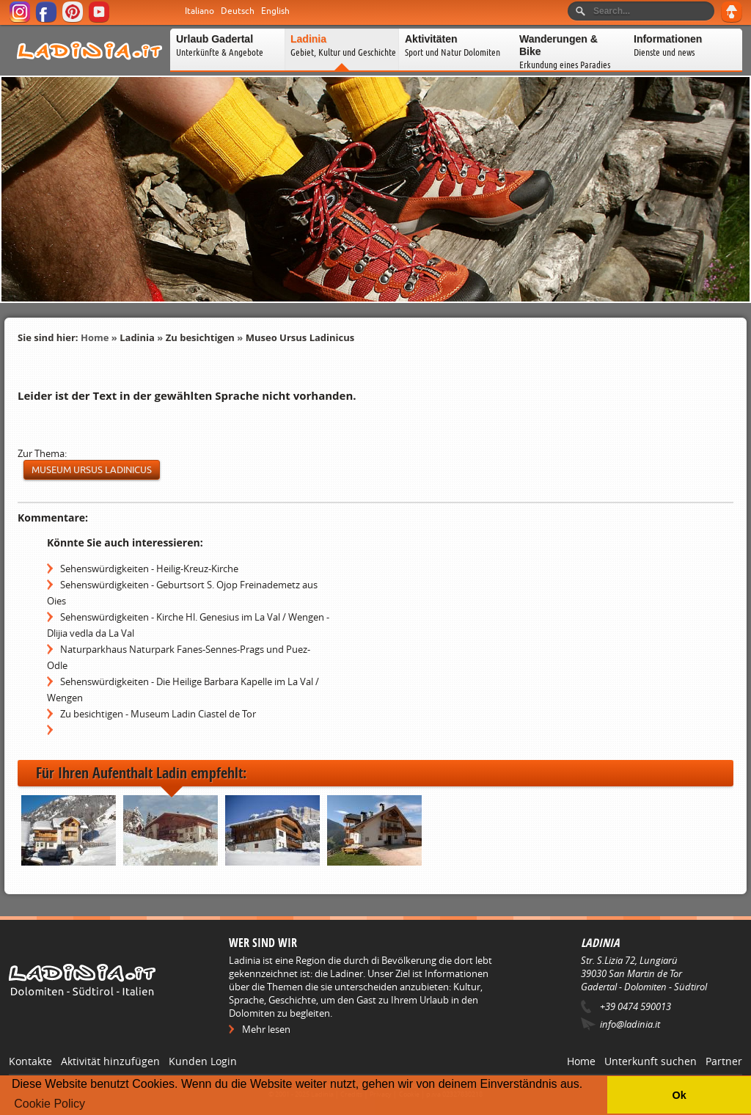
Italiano (199, 11)
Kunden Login (203, 1061)
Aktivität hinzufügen (110, 1061)
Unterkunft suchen (650, 1061)
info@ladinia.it (630, 1024)
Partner (724, 1061)
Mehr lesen (266, 1029)
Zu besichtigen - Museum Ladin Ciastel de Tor (158, 713)
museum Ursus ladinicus (92, 470)
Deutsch (237, 11)
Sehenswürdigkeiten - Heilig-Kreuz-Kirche (149, 568)
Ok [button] (679, 1095)
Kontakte (30, 1061)
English (275, 11)
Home (95, 337)
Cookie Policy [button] (49, 1103)
